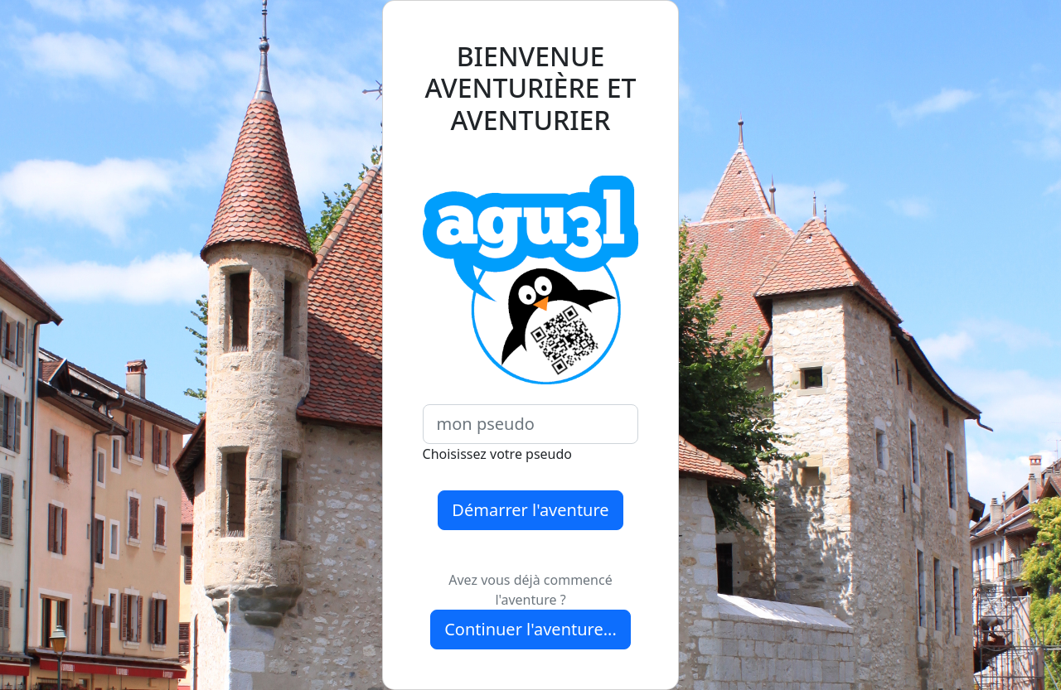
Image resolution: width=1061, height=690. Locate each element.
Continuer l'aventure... (530, 629)
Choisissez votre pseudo (497, 454)
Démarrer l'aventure (530, 510)
